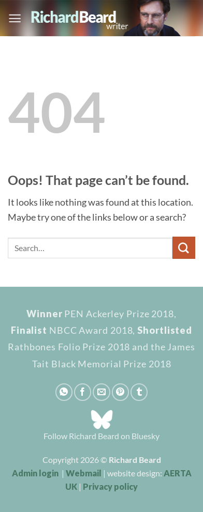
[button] (15, 18)
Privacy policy (110, 486)
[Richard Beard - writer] (108, 18)
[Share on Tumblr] (139, 391)
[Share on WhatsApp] (63, 391)
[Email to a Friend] (101, 391)
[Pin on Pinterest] (120, 391)
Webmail (84, 473)
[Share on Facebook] (82, 391)
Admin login (35, 473)
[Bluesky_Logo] (102, 418)
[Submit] (183, 248)
